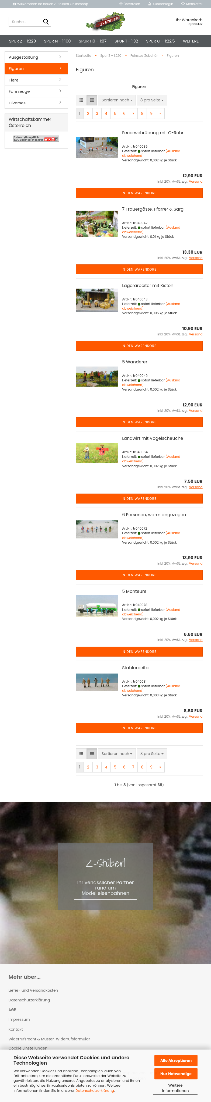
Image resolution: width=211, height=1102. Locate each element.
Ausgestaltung (23, 66)
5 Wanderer (134, 371)
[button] (129, 4)
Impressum (19, 1028)
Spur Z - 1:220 (22, 41)
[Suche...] (46, 22)
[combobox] (117, 109)
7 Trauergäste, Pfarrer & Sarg (153, 218)
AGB (12, 1019)
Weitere (191, 41)
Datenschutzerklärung (94, 1090)
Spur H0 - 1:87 (92, 41)
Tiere (14, 89)
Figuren (16, 77)
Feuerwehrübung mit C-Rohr (153, 142)
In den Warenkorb (139, 202)
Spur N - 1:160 (57, 41)
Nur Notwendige (176, 1073)
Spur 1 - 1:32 (126, 41)
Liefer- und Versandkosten (33, 999)
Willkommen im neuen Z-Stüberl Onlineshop (51, 4)
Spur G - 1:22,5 (160, 41)
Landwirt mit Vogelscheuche (152, 447)
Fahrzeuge (19, 100)
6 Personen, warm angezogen (154, 524)
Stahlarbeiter (136, 677)
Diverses (17, 112)
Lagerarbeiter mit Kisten (147, 295)
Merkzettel (192, 4)
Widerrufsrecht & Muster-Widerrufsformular (49, 1048)
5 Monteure (134, 600)
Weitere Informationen (175, 1088)
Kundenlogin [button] (160, 4)
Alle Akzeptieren (176, 1060)
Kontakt (16, 1038)
